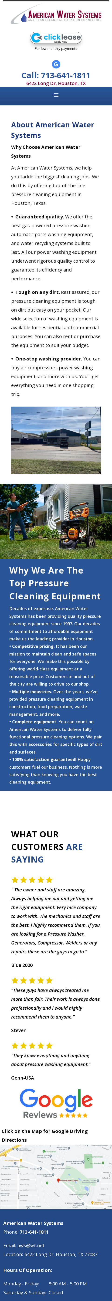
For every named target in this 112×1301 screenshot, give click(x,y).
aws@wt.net (30, 1245)
